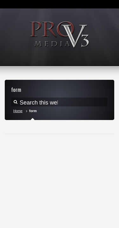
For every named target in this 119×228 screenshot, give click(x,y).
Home (18, 111)
